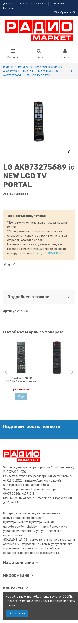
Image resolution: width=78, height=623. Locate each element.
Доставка (9, 3)
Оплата (23, 3)
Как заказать (39, 3)
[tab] (39, 297)
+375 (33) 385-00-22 (48, 253)
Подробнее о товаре (39, 297)
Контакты (8, 8)
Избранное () (64, 12)
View (21, 396)
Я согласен (17, 613)
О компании (58, 3)
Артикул (9, 311)
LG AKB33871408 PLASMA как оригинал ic (21, 381)
